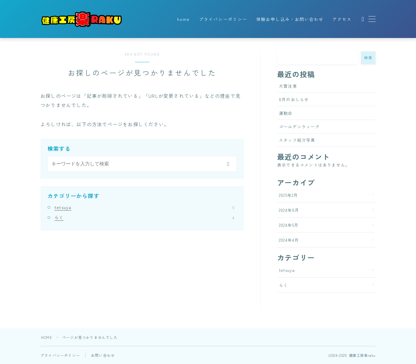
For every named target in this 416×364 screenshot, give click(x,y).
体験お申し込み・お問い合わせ (290, 19)
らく (144, 217)
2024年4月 (289, 240)
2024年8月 (289, 210)
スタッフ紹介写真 (297, 140)
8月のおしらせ (294, 99)
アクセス (342, 19)
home (183, 19)
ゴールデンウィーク (299, 127)
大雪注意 (288, 86)
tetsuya (144, 207)
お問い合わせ (103, 355)
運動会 (286, 113)
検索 (368, 58)
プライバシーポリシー (223, 19)
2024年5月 (289, 225)
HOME (46, 337)
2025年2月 (288, 195)
